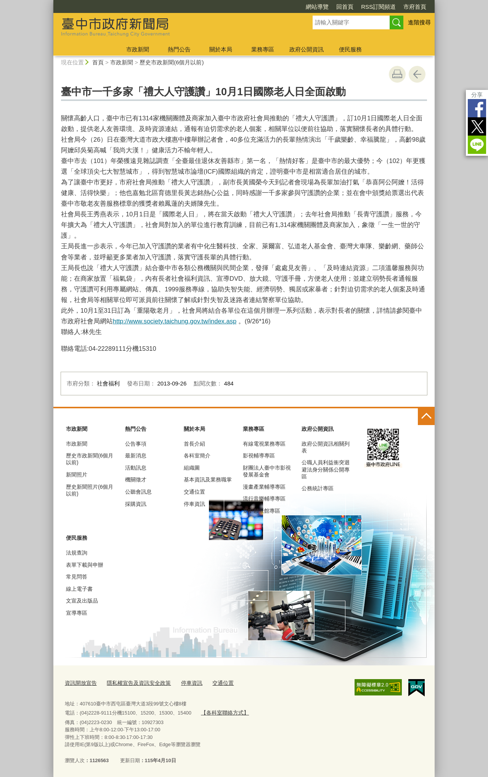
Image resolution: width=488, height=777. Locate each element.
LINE (477, 145)
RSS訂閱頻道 (378, 6)
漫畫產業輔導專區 (264, 487)
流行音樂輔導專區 (264, 499)
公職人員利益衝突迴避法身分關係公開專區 (326, 469)
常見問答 (76, 577)
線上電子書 (79, 589)
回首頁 (344, 6)
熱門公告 (179, 49)
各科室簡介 (197, 455)
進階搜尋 (419, 22)
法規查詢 (76, 553)
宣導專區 (76, 613)
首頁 (98, 62)
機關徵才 (135, 479)
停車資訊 (194, 504)
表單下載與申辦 (84, 565)
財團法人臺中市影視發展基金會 (267, 471)
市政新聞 (137, 49)
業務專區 (262, 49)
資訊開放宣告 (80, 682)
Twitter (477, 126)
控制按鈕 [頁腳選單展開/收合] (426, 416)
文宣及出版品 (82, 601)
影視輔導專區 (259, 455)
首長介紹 (194, 444)
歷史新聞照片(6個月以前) (89, 490)
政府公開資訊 (306, 49)
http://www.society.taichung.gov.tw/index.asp (174, 321)
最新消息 (135, 455)
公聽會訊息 (138, 492)
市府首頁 (414, 6)
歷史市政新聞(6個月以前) (172, 62)
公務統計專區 (318, 488)
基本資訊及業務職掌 (208, 479)
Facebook (477, 108)
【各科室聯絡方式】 (223, 711)
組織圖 (192, 468)
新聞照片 (76, 475)
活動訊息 (135, 468)
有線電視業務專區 (264, 444)
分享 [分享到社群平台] (477, 95)
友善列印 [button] (397, 74)
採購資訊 (135, 504)
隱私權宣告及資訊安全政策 (134, 682)
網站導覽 (317, 6)
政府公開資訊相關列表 (326, 447)
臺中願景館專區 (261, 511)
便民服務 (350, 49)
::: (50, 3)
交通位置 (194, 492)
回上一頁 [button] (417, 74)
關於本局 (220, 49)
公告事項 (135, 444)
